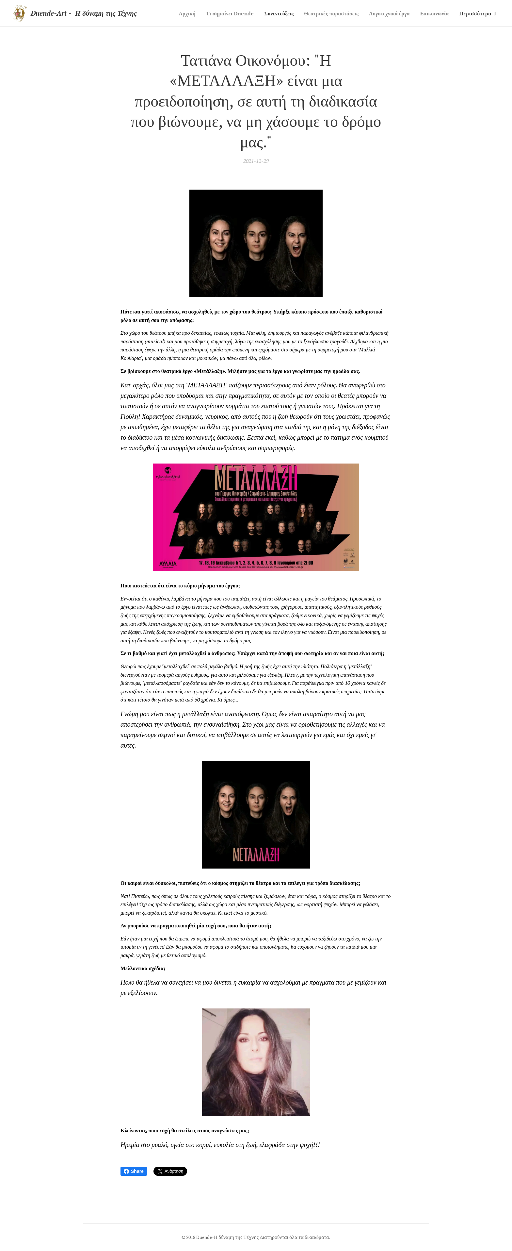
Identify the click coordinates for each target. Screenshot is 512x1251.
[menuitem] (172, 13)
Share (134, 1171)
